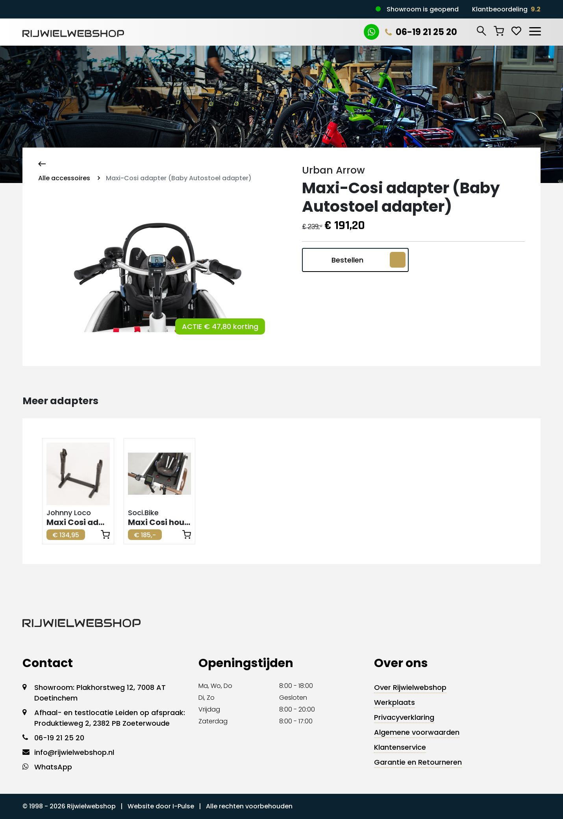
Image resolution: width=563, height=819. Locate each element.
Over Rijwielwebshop (410, 687)
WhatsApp (53, 767)
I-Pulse (183, 806)
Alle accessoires (64, 178)
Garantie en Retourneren (418, 762)
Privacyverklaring (404, 717)
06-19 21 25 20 (421, 32)
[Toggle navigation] (535, 30)
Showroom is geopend (423, 9)
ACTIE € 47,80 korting (220, 326)
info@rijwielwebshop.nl (74, 752)
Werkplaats (394, 702)
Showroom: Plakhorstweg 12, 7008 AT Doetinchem (100, 692)
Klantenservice (400, 747)
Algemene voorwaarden (416, 732)
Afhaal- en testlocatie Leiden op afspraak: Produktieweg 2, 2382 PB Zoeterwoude (109, 718)
